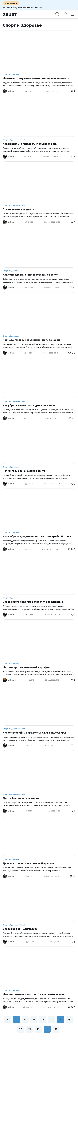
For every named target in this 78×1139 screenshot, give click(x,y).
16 (42, 1019)
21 (29, 1029)
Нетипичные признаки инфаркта (24, 470)
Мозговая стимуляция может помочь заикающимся (36, 78)
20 (20, 1029)
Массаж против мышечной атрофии (26, 667)
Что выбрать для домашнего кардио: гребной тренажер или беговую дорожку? (39, 536)
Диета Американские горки (21, 798)
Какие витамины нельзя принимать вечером (31, 340)
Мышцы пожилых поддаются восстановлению (33, 994)
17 (51, 1019)
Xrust (10, 14)
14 (25, 1019)
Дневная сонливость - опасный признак (28, 863)
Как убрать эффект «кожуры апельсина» (29, 405)
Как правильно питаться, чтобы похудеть (30, 143)
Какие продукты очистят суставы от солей (30, 274)
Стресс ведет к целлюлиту (20, 928)
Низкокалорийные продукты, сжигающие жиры (34, 732)
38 (56, 1029)
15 (34, 1019)
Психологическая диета (18, 209)
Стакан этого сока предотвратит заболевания (33, 601)
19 (69, 1019)
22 (38, 1029)
